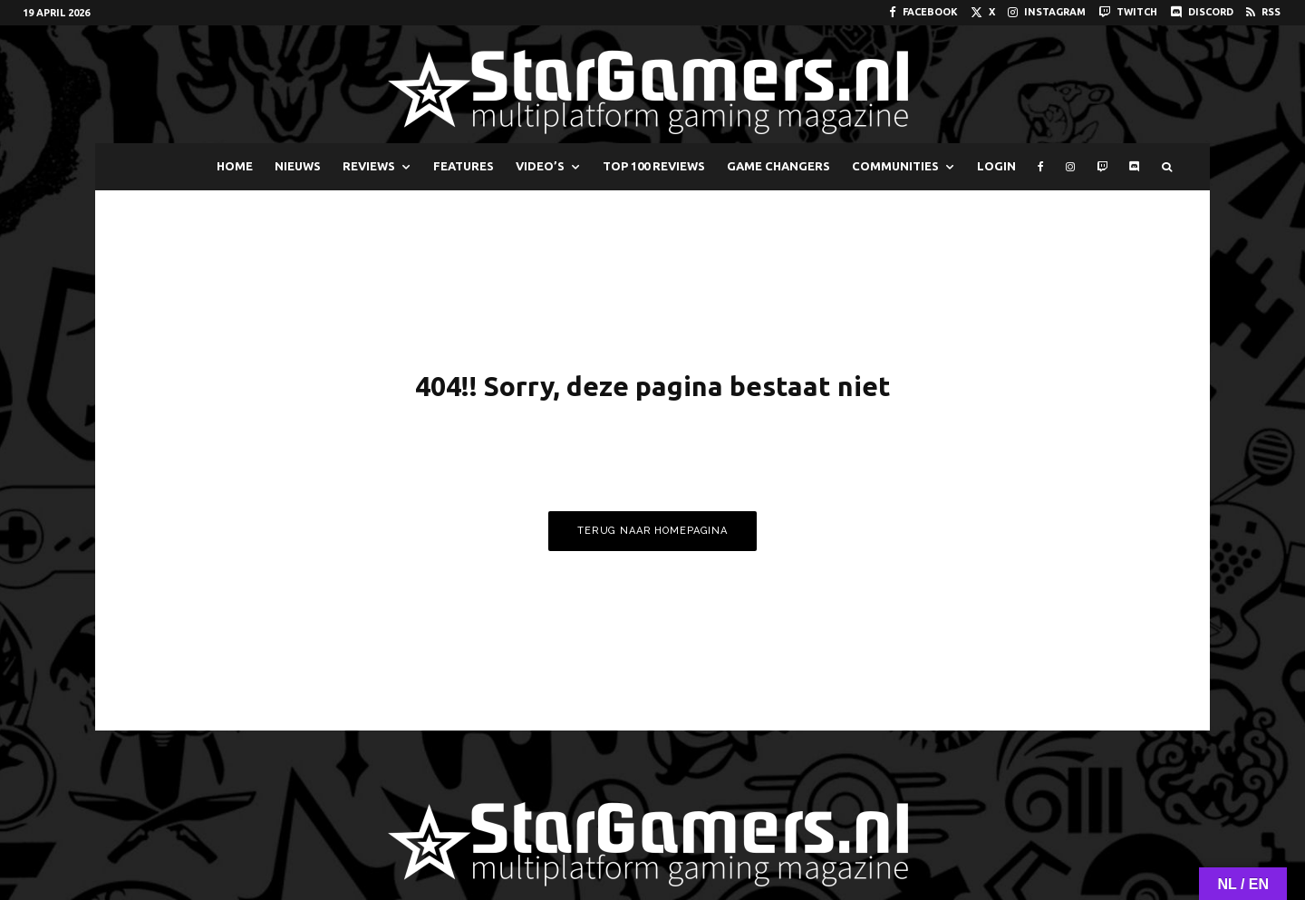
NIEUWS (298, 166)
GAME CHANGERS (778, 166)
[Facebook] (923, 12)
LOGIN (996, 166)
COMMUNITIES (895, 166)
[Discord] (1202, 12)
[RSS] (1263, 12)
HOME (235, 166)
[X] (982, 12)
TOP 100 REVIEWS (654, 166)
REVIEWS (369, 166)
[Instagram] (1046, 12)
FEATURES (463, 166)
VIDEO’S (540, 166)
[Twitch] (1128, 12)
